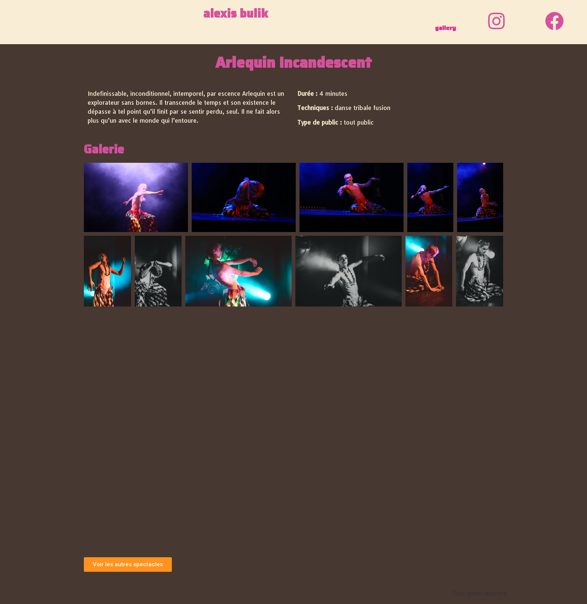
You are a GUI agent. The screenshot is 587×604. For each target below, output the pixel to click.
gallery (445, 28)
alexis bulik (235, 13)
